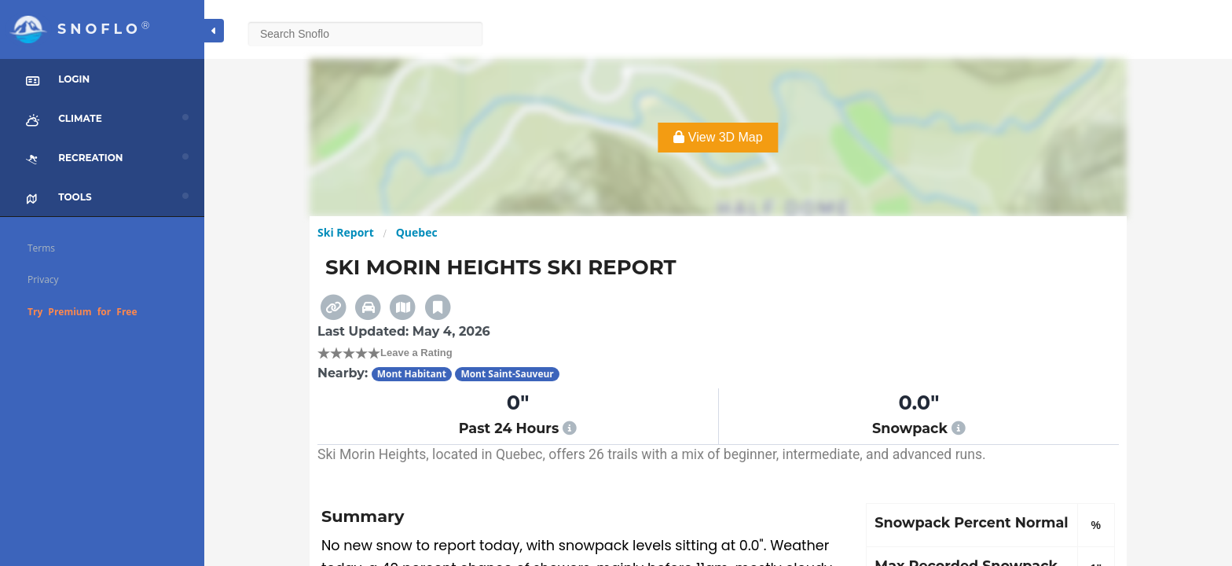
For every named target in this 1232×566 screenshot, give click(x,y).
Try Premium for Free (83, 311)
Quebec (417, 232)
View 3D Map (717, 137)
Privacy (43, 279)
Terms (41, 248)
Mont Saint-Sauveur (506, 373)
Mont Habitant (411, 373)
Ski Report (345, 232)
